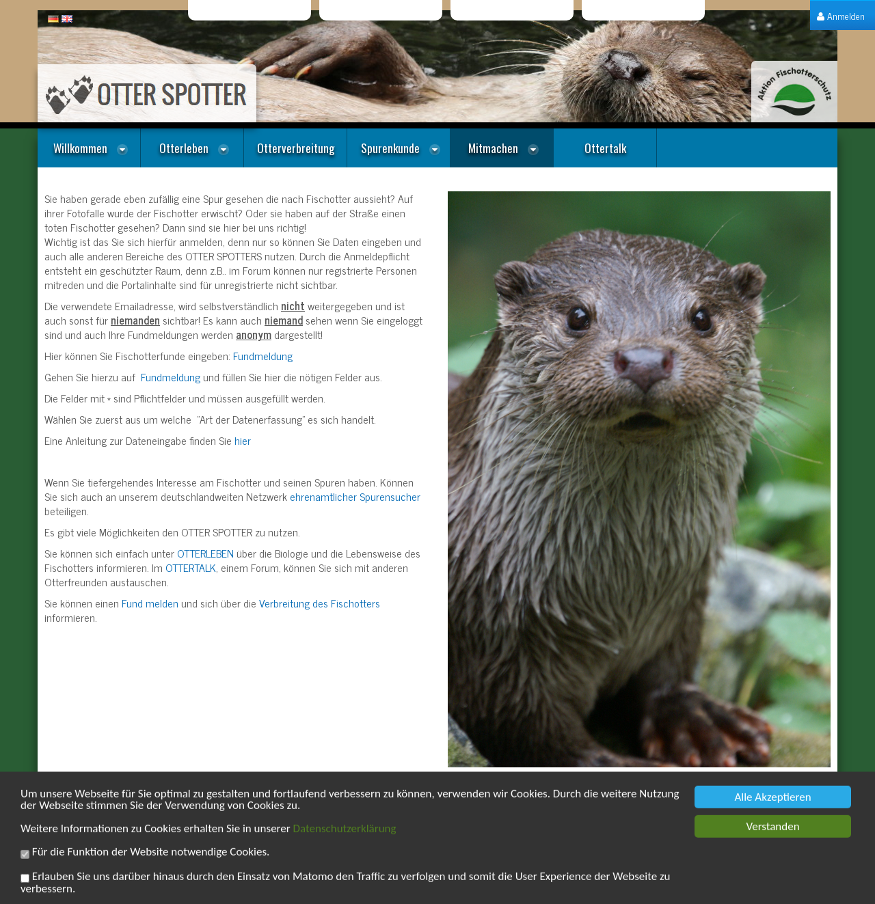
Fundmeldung (263, 355)
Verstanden (772, 834)
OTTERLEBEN (205, 553)
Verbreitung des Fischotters (319, 603)
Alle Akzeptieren (772, 805)
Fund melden (150, 603)
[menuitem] (841, 15)
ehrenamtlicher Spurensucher (355, 496)
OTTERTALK (190, 567)
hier (242, 440)
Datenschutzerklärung (344, 837)
